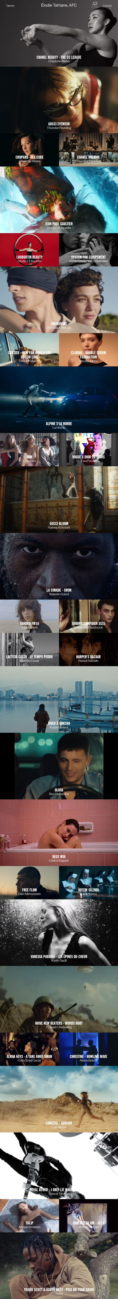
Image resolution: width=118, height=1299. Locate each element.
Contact (107, 5)
